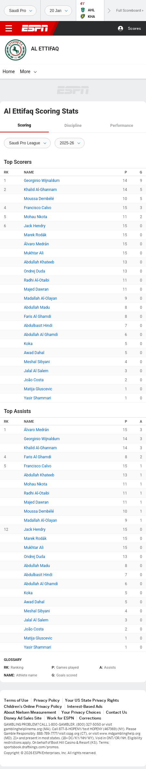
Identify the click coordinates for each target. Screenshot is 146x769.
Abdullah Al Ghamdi (41, 334)
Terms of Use (16, 700)
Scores (134, 28)
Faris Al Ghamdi (37, 316)
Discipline (72, 125)
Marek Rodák (35, 235)
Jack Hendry (35, 226)
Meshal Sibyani (37, 362)
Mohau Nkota (35, 217)
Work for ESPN (60, 718)
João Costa (34, 380)
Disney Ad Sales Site (23, 718)
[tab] (24, 125)
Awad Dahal (34, 353)
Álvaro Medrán (36, 244)
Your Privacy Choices (81, 712)
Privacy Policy (47, 700)
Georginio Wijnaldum (42, 180)
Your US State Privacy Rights (92, 700)
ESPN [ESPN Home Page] (35, 28)
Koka (28, 343)
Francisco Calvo (37, 208)
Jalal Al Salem (36, 371)
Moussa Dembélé (39, 198)
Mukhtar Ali (34, 253)
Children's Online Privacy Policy (33, 706)
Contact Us (116, 712)
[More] (56, 71)
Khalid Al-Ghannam (40, 189)
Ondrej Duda (34, 271)
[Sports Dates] (58, 11)
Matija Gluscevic (38, 389)
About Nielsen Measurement (30, 712)
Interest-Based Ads (84, 706)
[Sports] (20, 11)
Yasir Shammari (37, 398)
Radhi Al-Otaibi (36, 280)
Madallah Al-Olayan (40, 298)
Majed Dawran (36, 289)
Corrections (90, 718)
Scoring (24, 125)
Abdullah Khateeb (39, 262)
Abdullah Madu (37, 307)
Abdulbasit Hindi (38, 325)
